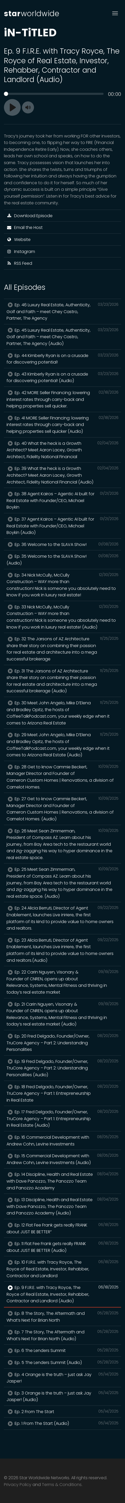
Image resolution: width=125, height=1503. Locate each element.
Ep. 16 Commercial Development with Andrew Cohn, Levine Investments (62, 1140)
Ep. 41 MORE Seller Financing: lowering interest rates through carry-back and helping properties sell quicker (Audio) (62, 424)
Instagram (21, 252)
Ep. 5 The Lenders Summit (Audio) (62, 1362)
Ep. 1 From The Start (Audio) (62, 1423)
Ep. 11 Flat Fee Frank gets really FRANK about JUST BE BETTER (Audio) (62, 1246)
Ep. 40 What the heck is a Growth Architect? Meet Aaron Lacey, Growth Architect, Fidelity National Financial (62, 450)
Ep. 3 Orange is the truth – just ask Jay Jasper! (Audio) (62, 1396)
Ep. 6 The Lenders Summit (62, 1350)
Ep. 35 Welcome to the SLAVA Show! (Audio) (62, 559)
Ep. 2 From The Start (62, 1411)
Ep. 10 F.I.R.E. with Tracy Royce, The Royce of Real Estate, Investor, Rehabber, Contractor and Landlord (62, 1269)
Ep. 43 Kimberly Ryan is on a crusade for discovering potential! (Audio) (62, 377)
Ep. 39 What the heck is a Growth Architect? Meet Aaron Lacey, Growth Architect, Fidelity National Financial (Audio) (62, 475)
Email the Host (25, 227)
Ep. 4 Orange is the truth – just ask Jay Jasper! (62, 1377)
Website (19, 240)
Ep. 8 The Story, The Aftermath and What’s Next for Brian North (62, 1316)
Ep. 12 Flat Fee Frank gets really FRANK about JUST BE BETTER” (62, 1228)
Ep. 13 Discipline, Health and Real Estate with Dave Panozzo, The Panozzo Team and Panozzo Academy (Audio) (62, 1206)
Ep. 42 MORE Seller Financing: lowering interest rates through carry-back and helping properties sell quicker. (62, 399)
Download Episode (30, 216)
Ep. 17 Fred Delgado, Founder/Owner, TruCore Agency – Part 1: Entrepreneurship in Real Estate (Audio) (62, 1118)
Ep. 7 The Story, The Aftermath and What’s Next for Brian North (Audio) (62, 1335)
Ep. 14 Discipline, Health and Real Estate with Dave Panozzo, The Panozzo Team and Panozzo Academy (62, 1181)
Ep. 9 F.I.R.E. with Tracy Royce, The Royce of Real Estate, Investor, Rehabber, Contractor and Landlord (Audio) (62, 1294)
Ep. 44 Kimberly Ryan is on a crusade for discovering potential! (62, 358)
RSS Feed (19, 263)
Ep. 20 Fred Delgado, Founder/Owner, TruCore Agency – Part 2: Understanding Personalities (62, 1042)
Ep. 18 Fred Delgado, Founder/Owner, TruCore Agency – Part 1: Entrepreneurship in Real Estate (62, 1093)
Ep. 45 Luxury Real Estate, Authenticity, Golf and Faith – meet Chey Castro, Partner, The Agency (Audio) (62, 337)
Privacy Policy (17, 1485)
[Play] (12, 107)
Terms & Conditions (62, 1485)
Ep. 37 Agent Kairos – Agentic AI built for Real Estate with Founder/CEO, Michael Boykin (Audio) (62, 525)
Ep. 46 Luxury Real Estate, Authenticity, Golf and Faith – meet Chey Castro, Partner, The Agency (62, 311)
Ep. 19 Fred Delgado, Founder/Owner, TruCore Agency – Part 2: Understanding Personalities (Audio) (62, 1068)
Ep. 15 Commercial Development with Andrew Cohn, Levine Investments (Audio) (62, 1159)
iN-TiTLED (30, 32)
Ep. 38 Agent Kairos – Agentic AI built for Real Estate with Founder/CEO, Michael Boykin (62, 500)
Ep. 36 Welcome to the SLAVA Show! (62, 544)
